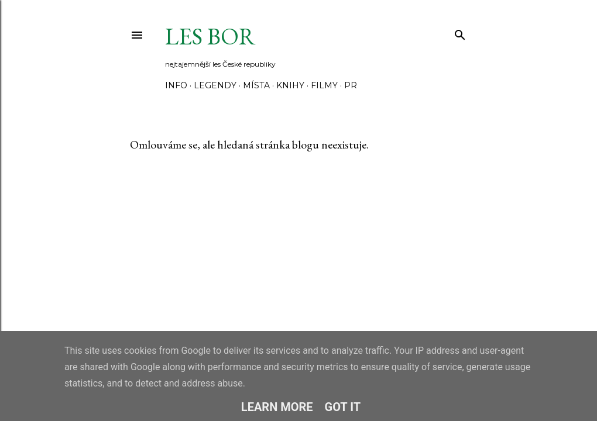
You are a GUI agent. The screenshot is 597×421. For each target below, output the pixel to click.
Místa (256, 85)
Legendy (215, 85)
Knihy (290, 85)
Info (176, 85)
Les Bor (210, 36)
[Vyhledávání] (460, 32)
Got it (343, 407)
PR (350, 85)
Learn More (277, 407)
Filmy (324, 85)
